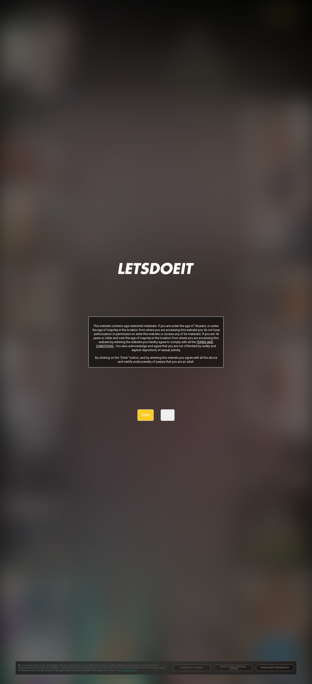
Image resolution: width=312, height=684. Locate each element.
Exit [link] (168, 415)
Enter (145, 415)
